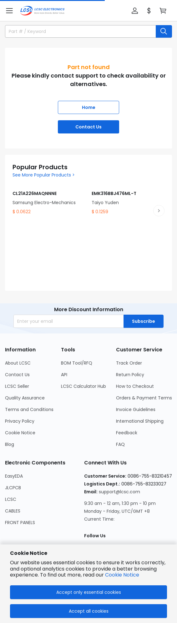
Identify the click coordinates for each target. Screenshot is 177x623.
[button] (9, 10)
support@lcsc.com (119, 492)
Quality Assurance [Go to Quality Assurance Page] (25, 398)
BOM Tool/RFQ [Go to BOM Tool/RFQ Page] (76, 363)
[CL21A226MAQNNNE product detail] (49, 198)
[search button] (164, 31)
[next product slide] (158, 210)
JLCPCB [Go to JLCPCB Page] (13, 488)
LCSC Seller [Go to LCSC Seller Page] (17, 386)
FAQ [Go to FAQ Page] (120, 444)
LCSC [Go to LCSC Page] (10, 499)
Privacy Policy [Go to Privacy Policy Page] (19, 421)
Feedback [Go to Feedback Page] (126, 433)
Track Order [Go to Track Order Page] (129, 363)
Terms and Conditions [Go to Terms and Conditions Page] (29, 409)
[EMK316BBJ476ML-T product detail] (128, 198)
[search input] (78, 31)
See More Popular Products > (44, 175)
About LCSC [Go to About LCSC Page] (18, 363)
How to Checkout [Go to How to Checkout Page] (135, 386)
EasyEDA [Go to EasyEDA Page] (14, 476)
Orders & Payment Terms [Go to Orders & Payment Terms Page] (144, 398)
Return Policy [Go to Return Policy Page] (130, 374)
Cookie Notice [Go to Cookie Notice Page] (20, 433)
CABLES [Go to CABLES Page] (12, 511)
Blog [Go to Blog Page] (9, 444)
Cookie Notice (122, 574)
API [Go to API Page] (64, 374)
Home (88, 107)
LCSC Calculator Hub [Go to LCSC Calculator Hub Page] (83, 386)
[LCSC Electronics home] (42, 10)
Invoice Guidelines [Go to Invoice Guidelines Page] (135, 409)
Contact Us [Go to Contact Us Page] (17, 374)
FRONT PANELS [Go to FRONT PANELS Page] (20, 522)
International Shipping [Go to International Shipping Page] (140, 421)
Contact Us (88, 127)
